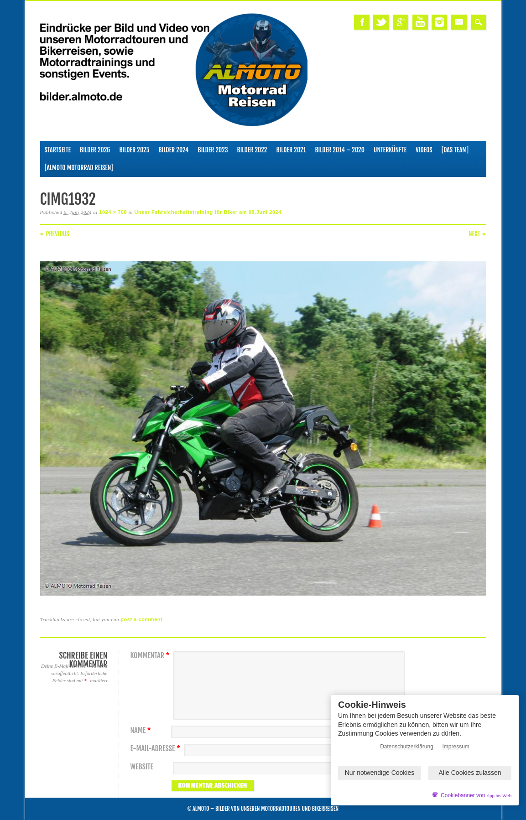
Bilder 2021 (291, 150)
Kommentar (151, 655)
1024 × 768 (113, 212)
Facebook (362, 22)
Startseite (58, 150)
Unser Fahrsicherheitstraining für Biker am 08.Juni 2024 (207, 212)
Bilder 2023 (213, 150)
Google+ (400, 22)
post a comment (141, 619)
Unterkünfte (390, 150)
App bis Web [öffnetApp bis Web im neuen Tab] (499, 795)
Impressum (456, 746)
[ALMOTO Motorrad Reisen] (79, 167)
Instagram (439, 22)
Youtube (420, 22)
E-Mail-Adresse (156, 748)
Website (141, 767)
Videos (424, 150)
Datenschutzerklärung (406, 746)
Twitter (381, 22)
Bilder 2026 (95, 150)
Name (141, 730)
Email (459, 22)
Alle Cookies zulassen (470, 772)
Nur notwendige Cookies (380, 772)
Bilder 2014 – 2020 (340, 150)
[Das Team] (455, 150)
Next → (477, 234)
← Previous (54, 234)
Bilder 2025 (134, 150)
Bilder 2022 (252, 150)
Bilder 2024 (173, 150)
